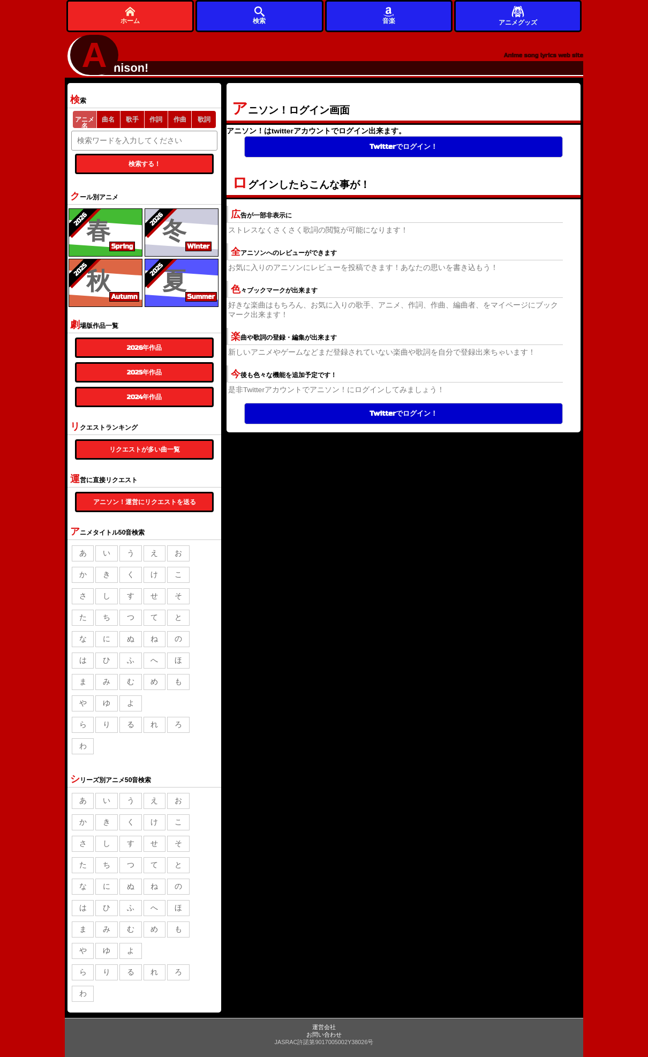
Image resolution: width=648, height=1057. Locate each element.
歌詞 (204, 119)
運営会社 (324, 1027)
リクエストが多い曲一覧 (144, 449)
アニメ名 (84, 122)
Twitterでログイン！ (404, 147)
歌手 (132, 119)
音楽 (388, 15)
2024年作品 (144, 397)
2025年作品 (144, 372)
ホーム (130, 15)
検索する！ (145, 164)
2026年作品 (144, 347)
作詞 (155, 119)
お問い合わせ (324, 1034)
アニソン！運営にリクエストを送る (144, 502)
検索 (259, 15)
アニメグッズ (518, 15)
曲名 (108, 119)
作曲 (180, 119)
